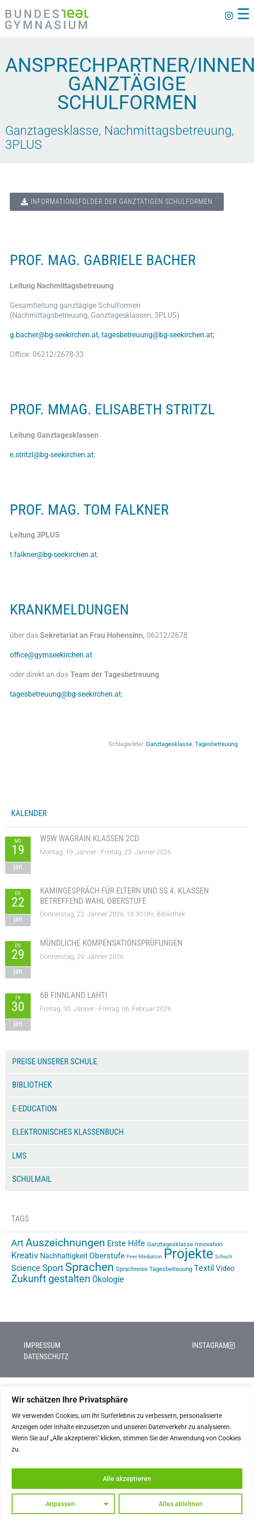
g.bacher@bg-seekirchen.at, (55, 334)
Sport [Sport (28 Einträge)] (52, 1268)
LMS (19, 1155)
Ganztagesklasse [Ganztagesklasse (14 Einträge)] (170, 1244)
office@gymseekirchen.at (51, 654)
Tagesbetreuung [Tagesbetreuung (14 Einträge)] (170, 1268)
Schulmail (32, 1179)
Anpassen (60, 1504)
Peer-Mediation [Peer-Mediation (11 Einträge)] (144, 1257)
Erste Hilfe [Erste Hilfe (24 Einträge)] (126, 1243)
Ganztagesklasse (169, 743)
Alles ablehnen (181, 1504)
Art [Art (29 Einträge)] (17, 1243)
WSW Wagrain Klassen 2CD (89, 838)
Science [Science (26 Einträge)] (25, 1268)
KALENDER (29, 813)
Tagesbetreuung (216, 743)
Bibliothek (32, 1084)
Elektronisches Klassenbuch (68, 1132)
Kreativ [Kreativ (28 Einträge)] (24, 1255)
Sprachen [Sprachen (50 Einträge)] (89, 1267)
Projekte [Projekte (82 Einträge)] (188, 1254)
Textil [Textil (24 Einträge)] (204, 1268)
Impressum (42, 1345)
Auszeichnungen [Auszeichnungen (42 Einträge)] (65, 1242)
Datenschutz (46, 1356)
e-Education (34, 1108)
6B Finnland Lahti (73, 995)
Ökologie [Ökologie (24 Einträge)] (108, 1279)
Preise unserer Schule (54, 1061)
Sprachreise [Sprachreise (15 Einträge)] (131, 1268)
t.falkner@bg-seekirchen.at (53, 554)
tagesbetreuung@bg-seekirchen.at (157, 334)
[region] (127, 1454)
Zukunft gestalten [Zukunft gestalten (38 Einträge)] (50, 1279)
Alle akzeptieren (127, 1478)
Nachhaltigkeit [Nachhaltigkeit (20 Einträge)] (63, 1255)
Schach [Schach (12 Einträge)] (223, 1256)
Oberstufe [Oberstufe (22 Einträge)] (107, 1255)
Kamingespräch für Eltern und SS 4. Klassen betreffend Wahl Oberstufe (124, 895)
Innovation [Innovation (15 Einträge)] (208, 1244)
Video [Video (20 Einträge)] (225, 1268)
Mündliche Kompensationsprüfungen (111, 943)
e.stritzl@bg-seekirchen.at (52, 454)
